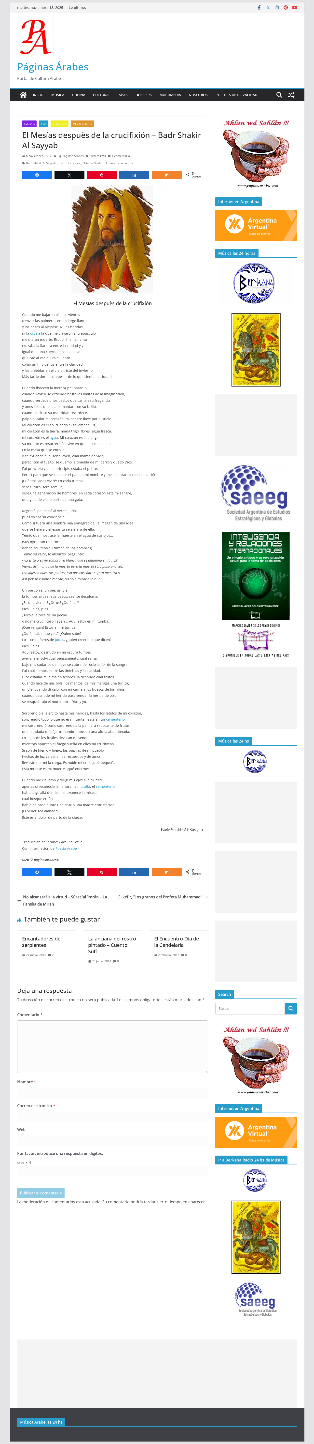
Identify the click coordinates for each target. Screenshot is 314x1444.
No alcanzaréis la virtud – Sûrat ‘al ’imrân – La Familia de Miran (62, 900)
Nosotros (198, 94)
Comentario (29, 1014)
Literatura (60, 123)
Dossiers (144, 94)
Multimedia (170, 94)
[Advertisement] (256, 425)
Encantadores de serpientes (41, 941)
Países (122, 94)
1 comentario (119, 156)
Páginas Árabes (52, 66)
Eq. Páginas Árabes (70, 156)
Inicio (38, 94)
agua (54, 437)
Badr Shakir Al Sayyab (41, 163)
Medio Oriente (82, 123)
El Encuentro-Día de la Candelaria (176, 941)
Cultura (101, 94)
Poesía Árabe (66, 848)
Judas (59, 639)
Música (57, 94)
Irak (43, 123)
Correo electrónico (36, 1105)
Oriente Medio (92, 163)
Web (21, 1129)
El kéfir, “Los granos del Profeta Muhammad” (163, 897)
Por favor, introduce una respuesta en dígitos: (60, 1153)
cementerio (115, 719)
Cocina (78, 94)
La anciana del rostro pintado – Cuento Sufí (112, 945)
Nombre (26, 1082)
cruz (33, 333)
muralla (83, 786)
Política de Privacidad (236, 94)
